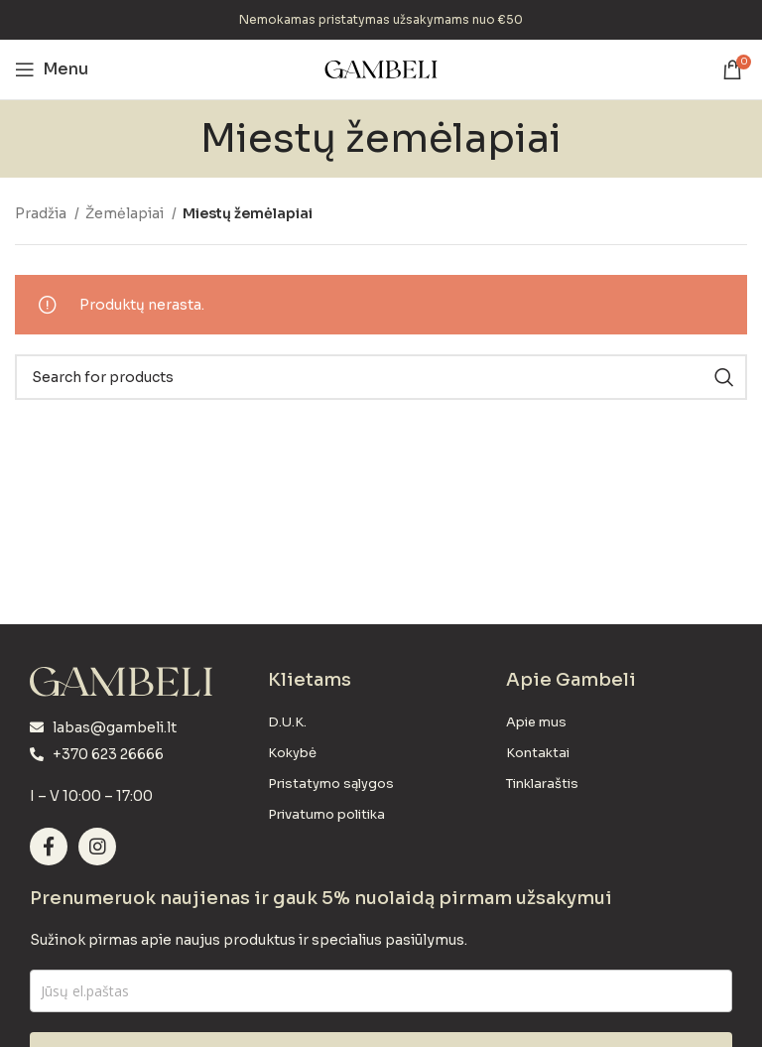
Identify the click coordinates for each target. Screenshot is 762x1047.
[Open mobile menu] (51, 69)
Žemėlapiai (126, 213)
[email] (381, 991)
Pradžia (42, 213)
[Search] (381, 377)
